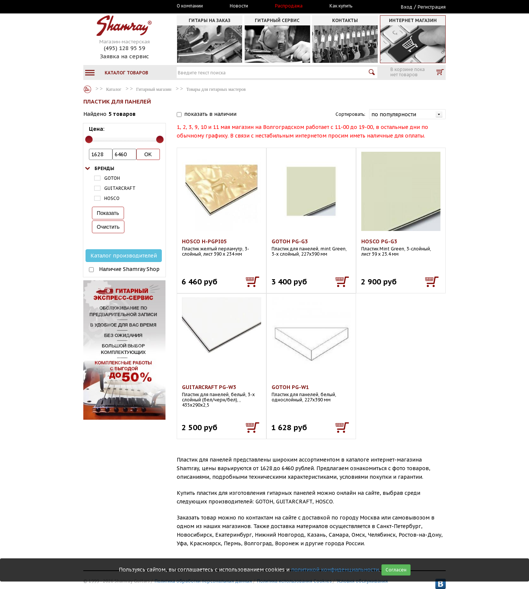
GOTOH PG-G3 (290, 241)
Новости (239, 6)
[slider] (89, 139)
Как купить (341, 6)
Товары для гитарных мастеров (216, 89)
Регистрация (432, 7)
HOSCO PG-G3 (379, 241)
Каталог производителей (123, 255)
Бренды (104, 168)
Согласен (396, 570)
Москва (117, 6)
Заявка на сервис (124, 56)
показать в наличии (210, 114)
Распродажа (289, 6)
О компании (190, 6)
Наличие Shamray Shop (129, 269)
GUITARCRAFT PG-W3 (209, 387)
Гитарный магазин (153, 89)
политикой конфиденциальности (335, 569)
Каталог (87, 89)
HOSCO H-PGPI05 (204, 241)
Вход (406, 7)
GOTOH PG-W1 (290, 387)
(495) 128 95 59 (124, 48)
